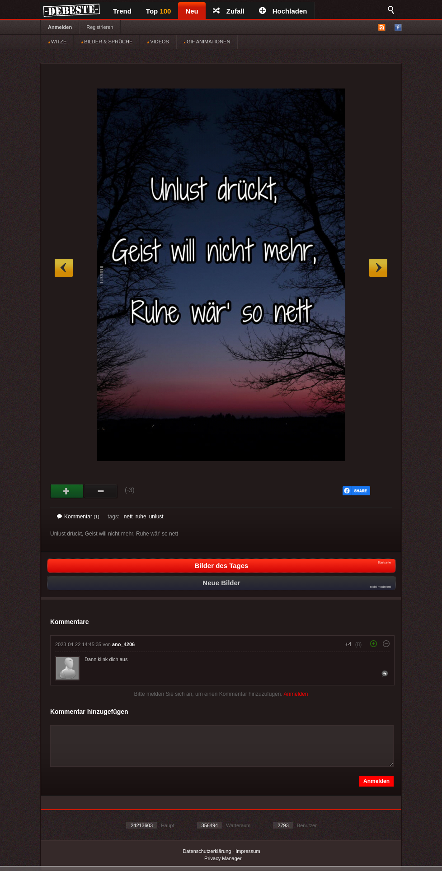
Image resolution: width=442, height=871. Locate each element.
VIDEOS (158, 41)
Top (158, 11)
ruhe (141, 516)
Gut (67, 491)
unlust (156, 516)
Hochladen (283, 11)
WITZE (57, 41)
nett (128, 516)
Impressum (247, 851)
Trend (122, 11)
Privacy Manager (223, 858)
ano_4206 (123, 644)
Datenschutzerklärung (207, 851)
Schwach (101, 491)
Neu (191, 11)
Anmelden (60, 27)
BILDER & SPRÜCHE (106, 41)
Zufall (229, 11)
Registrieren (99, 27)
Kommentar (78, 516)
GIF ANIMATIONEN (206, 41)
